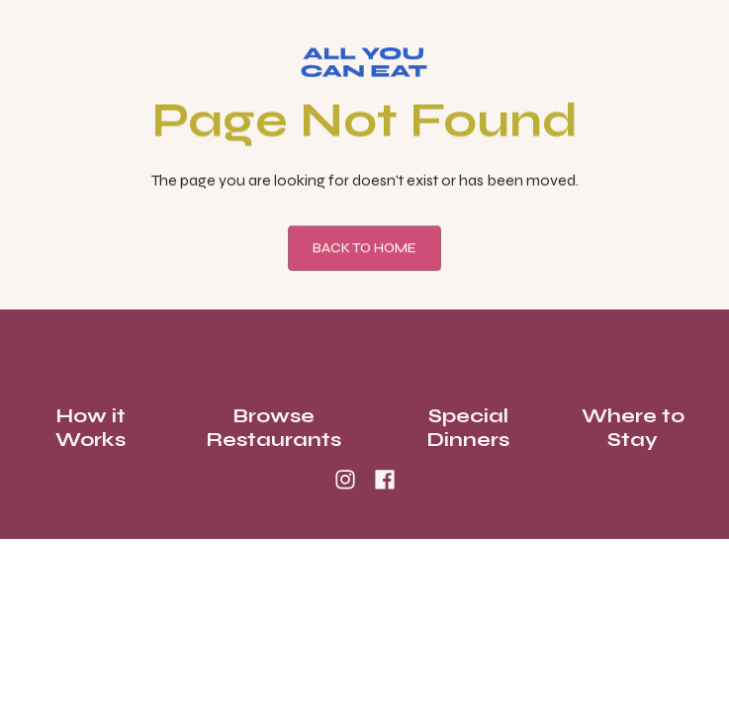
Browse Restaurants (273, 428)
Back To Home (364, 250)
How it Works (90, 428)
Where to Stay (633, 428)
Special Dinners (467, 428)
